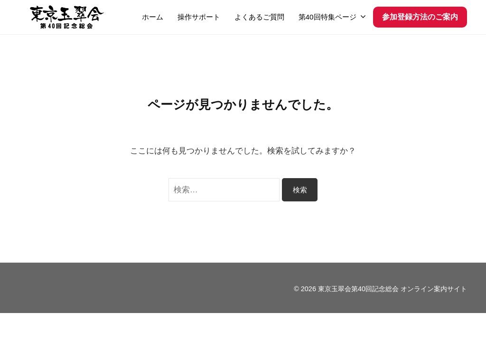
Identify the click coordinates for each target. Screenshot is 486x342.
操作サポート (199, 17)
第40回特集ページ (327, 17)
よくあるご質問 (259, 17)
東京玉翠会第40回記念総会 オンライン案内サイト (392, 289)
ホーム (152, 17)
